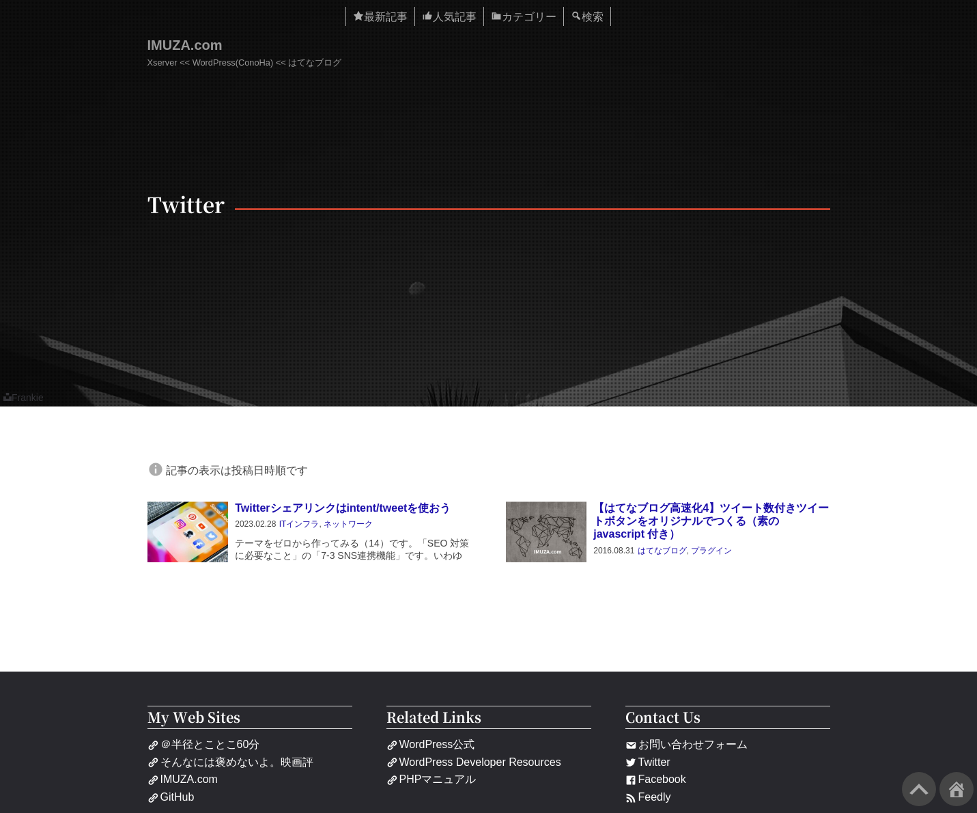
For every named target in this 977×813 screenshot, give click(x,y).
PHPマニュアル (431, 779)
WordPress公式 (430, 744)
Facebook (655, 779)
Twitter (647, 762)
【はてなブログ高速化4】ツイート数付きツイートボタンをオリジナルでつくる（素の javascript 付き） (711, 521)
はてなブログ (662, 550)
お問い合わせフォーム (686, 744)
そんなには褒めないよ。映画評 (230, 762)
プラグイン (711, 550)
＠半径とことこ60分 (203, 744)
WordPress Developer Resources (473, 762)
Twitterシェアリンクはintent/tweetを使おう (343, 508)
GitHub (171, 797)
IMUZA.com (185, 45)
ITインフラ (299, 524)
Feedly (648, 797)
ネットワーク (348, 524)
